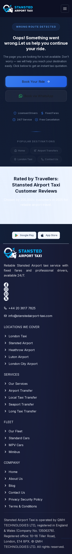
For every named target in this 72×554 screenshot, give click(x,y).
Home (19, 151)
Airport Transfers (46, 151)
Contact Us (49, 160)
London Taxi (23, 160)
